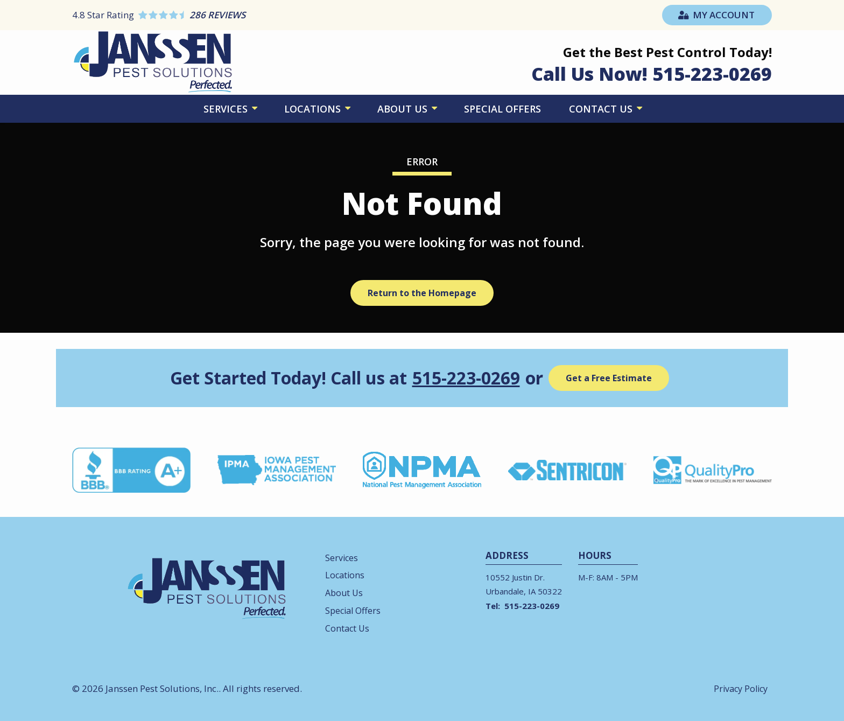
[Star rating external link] (247, 15)
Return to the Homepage (422, 293)
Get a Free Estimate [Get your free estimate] (609, 378)
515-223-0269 (466, 378)
